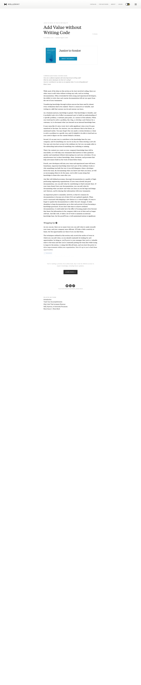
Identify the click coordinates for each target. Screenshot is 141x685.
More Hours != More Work (52, 309)
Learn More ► (70, 272)
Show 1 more (47, 84)
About (113, 4)
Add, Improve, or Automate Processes (56, 306)
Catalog (93, 4)
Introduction (47, 299)
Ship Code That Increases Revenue (54, 304)
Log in (120, 4)
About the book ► (68, 58)
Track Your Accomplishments (53, 302)
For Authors (103, 4)
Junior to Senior (49, 23)
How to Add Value (61, 23)
